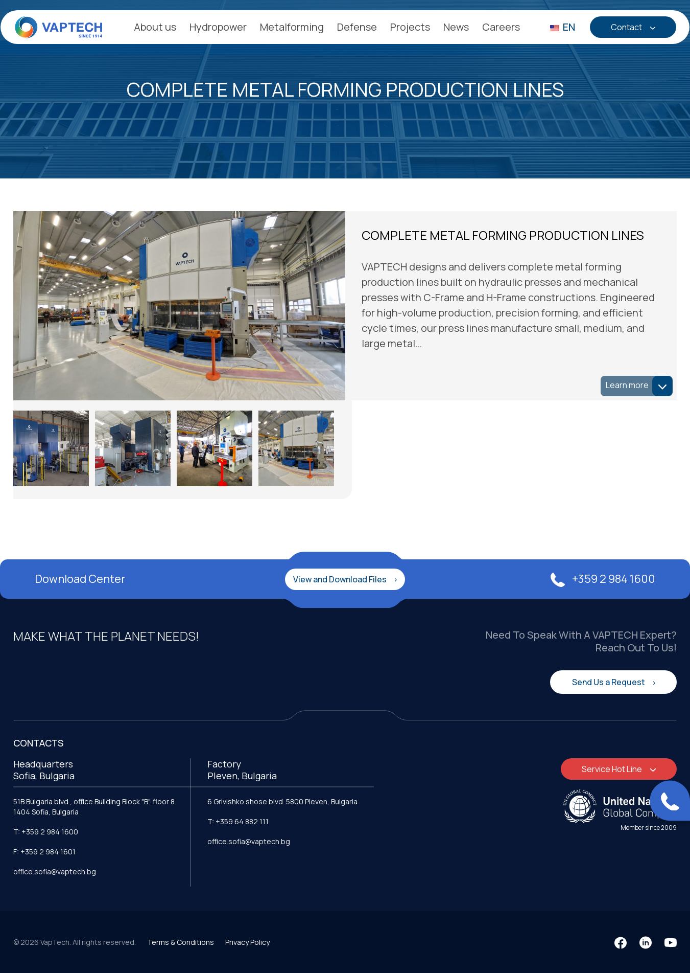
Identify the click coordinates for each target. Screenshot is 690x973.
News (456, 27)
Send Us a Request (609, 680)
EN (562, 27)
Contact (627, 27)
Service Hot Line (613, 767)
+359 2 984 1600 (603, 577)
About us (155, 27)
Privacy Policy (247, 940)
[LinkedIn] (645, 941)
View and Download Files (340, 577)
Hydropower (218, 27)
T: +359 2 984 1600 (45, 830)
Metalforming (292, 27)
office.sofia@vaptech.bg (54, 870)
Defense (357, 27)
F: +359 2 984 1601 (44, 850)
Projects (410, 27)
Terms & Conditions (180, 940)
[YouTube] (670, 941)
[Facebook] (620, 941)
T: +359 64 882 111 (238, 820)
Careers (501, 27)
